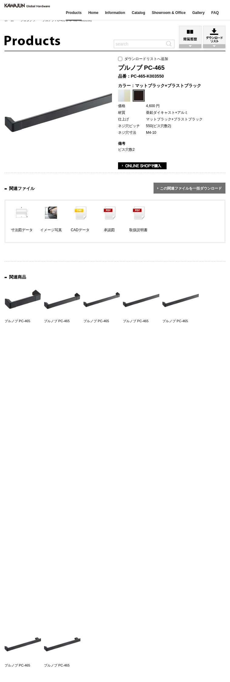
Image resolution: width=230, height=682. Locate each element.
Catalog (138, 13)
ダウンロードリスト (214, 35)
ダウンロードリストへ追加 (143, 59)
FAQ (215, 13)
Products (74, 13)
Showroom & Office (168, 13)
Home (93, 13)
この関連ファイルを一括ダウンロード (191, 188)
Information (115, 13)
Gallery (198, 13)
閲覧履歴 (190, 35)
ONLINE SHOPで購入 (142, 165)
